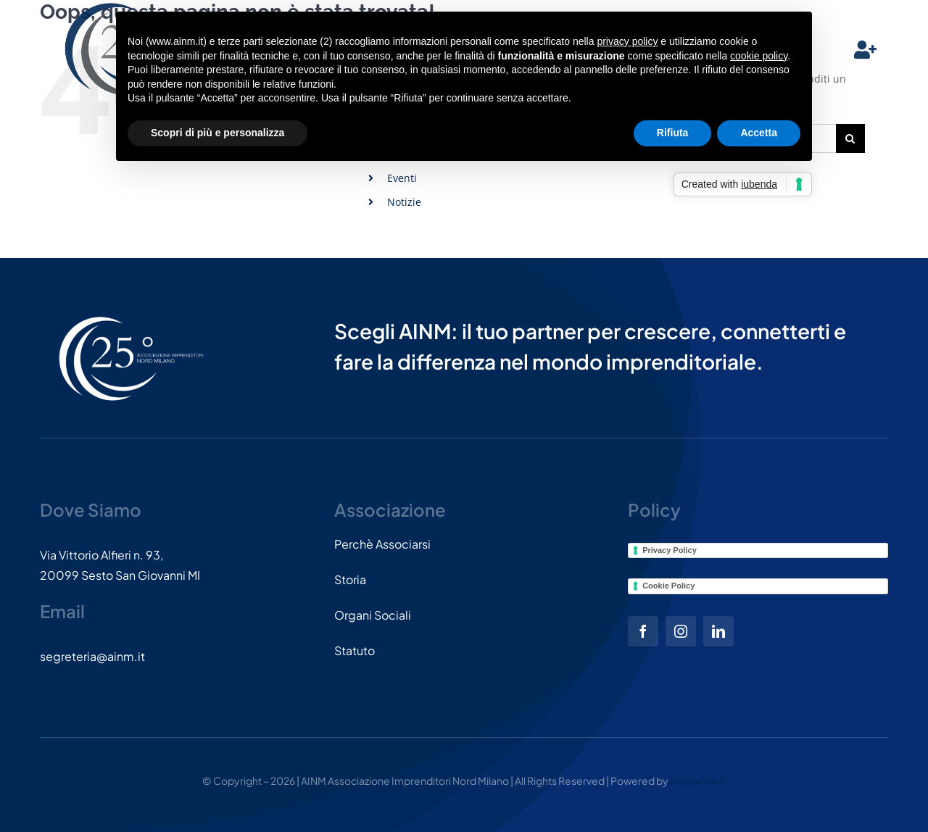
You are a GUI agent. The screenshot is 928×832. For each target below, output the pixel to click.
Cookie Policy (668, 585)
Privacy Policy (669, 550)
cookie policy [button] (758, 56)
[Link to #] (865, 49)
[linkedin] (718, 631)
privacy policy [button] (627, 41)
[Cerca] (850, 138)
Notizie (404, 202)
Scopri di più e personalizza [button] (217, 132)
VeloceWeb (698, 780)
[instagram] (681, 631)
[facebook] (643, 631)
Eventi (402, 178)
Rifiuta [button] (673, 132)
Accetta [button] (758, 132)
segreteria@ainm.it (92, 656)
